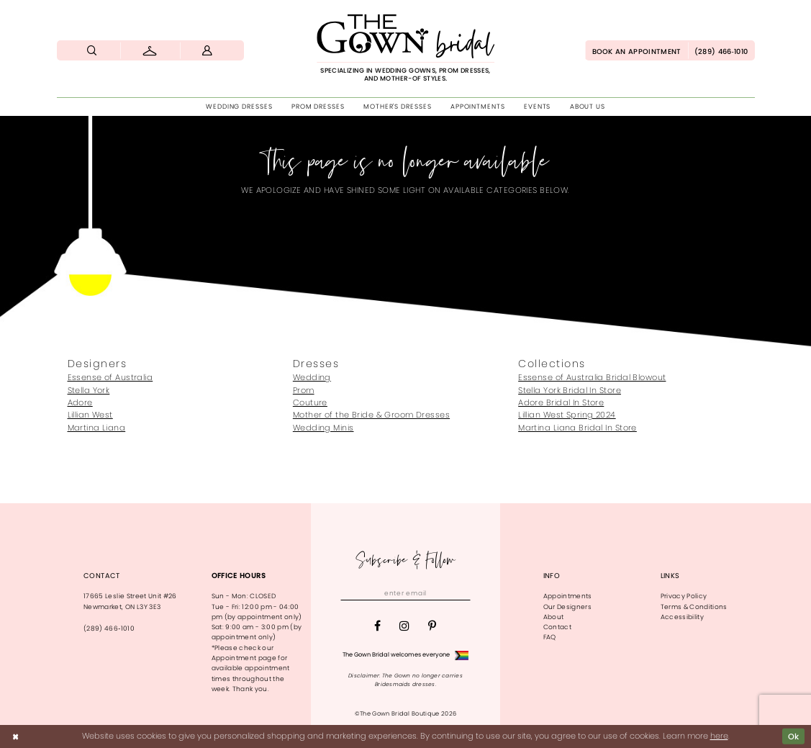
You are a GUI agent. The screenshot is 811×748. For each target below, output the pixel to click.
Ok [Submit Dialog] (793, 736)
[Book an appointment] (636, 50)
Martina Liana (97, 427)
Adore (80, 402)
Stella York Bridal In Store (569, 390)
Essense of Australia (110, 377)
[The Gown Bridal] (406, 48)
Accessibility (682, 617)
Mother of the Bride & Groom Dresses (371, 414)
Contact (557, 627)
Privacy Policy (684, 596)
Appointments (567, 596)
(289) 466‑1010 (109, 628)
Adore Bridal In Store (561, 402)
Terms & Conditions (694, 607)
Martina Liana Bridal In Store (577, 427)
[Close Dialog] (15, 736)
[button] (208, 50)
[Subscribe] (461, 593)
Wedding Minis (323, 427)
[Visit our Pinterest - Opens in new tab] (432, 626)
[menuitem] (93, 50)
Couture (310, 402)
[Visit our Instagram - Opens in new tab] (404, 626)
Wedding (312, 377)
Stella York (89, 390)
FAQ (549, 637)
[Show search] (93, 50)
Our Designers (567, 607)
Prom (303, 390)
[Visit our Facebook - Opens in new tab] (377, 626)
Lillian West (90, 414)
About (553, 617)
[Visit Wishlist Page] (150, 50)
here (719, 736)
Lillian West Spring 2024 (566, 414)
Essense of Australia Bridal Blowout (592, 377)
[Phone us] (721, 50)
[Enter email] (405, 593)
